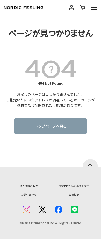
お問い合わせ (28, 194)
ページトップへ (90, 163)
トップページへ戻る (51, 126)
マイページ (71, 7)
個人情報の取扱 (29, 186)
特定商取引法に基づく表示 (74, 186)
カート (82, 7)
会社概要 (74, 194)
